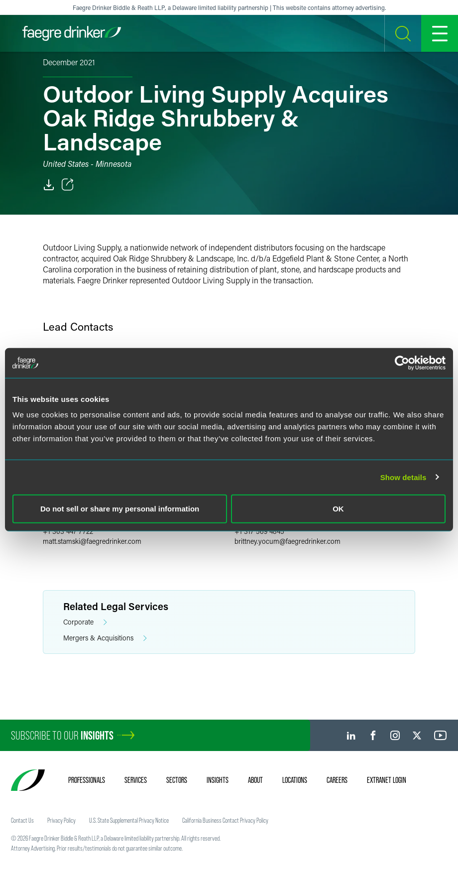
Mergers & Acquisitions (105, 638)
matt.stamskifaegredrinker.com (92, 541)
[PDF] (48, 185)
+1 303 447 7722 (68, 531)
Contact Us (22, 820)
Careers (337, 779)
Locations (294, 779)
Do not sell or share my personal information (119, 508)
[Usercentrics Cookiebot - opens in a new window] (402, 362)
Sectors (176, 779)
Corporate (85, 622)
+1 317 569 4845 (259, 531)
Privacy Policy (61, 820)
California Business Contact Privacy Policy (225, 820)
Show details (403, 477)
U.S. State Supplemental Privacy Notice (129, 820)
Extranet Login (386, 779)
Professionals (86, 779)
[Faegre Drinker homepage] (71, 33)
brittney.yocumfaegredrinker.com (287, 541)
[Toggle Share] (67, 185)
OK (338, 508)
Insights (218, 779)
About (255, 779)
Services (135, 779)
